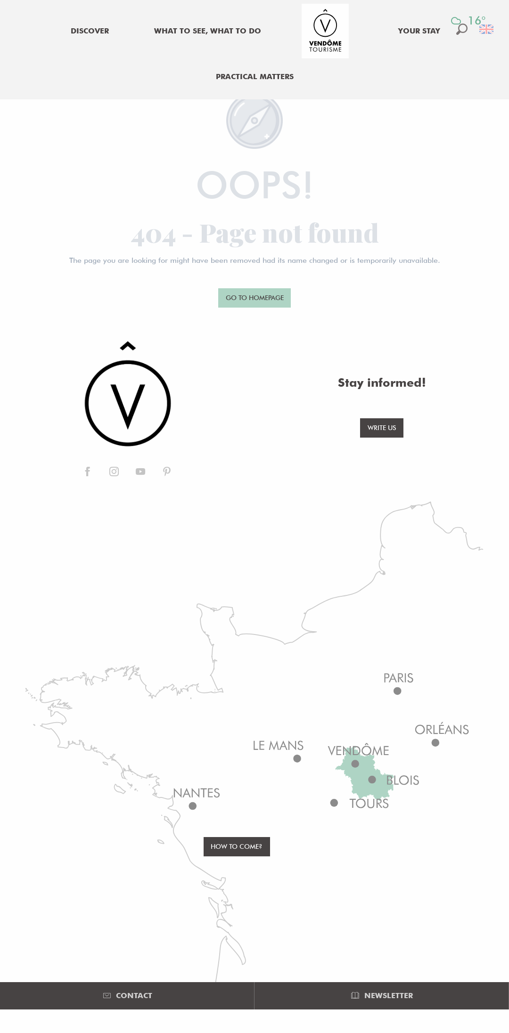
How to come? (237, 846)
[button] (487, 29)
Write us (382, 427)
